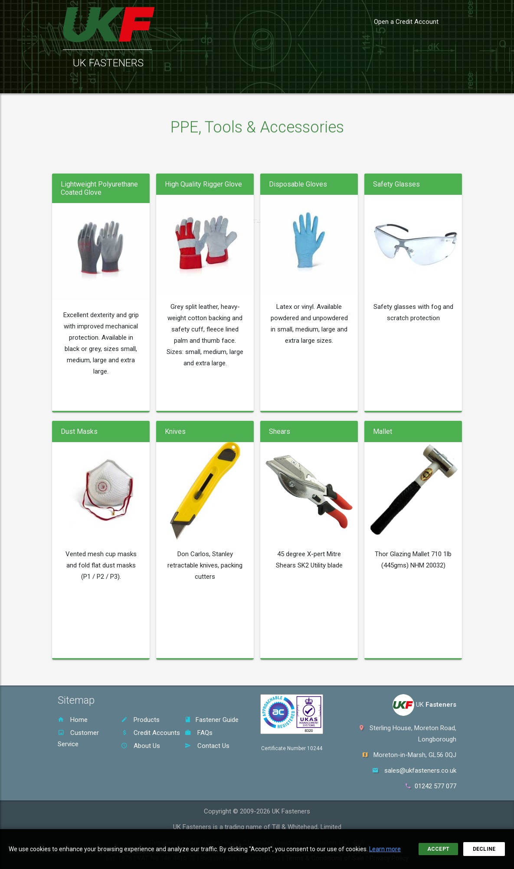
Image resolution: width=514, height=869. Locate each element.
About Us (140, 746)
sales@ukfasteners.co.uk (420, 770)
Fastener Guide (212, 720)
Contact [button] (375, 82)
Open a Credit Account (406, 22)
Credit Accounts (150, 733)
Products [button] (111, 82)
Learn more (385, 849)
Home (73, 720)
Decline (484, 849)
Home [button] (69, 82)
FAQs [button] (292, 82)
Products (140, 720)
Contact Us (207, 746)
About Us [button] (330, 82)
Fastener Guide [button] (241, 82)
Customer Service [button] (172, 82)
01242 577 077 (435, 786)
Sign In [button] (416, 82)
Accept (438, 849)
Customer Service (78, 738)
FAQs (199, 733)
